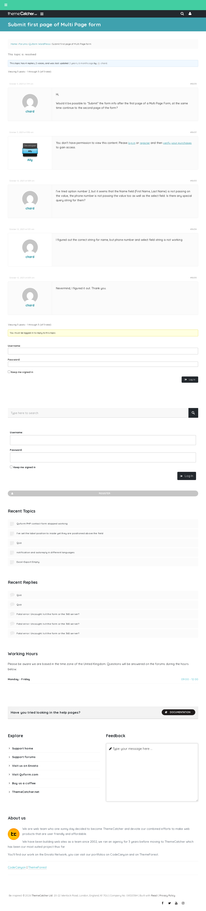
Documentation (177, 712)
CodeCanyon (17, 867)
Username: (14, 345)
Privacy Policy (167, 895)
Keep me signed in (22, 372)
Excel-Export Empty (28, 561)
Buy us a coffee (24, 783)
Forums (23, 43)
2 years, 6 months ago (81, 63)
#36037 (193, 132)
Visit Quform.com (25, 774)
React (154, 895)
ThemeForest (37, 867)
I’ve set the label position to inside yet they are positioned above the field (60, 533)
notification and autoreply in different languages (45, 552)
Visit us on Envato (25, 766)
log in (131, 143)
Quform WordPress (39, 43)
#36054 (193, 229)
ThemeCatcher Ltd (42, 895)
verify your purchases (177, 143)
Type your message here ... (132, 749)
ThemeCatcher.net (25, 792)
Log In (192, 379)
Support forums (24, 757)
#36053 (193, 180)
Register (60, 493)
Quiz (19, 542)
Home (14, 43)
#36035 (193, 84)
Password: (14, 359)
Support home (22, 748)
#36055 (193, 277)
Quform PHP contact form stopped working (42, 523)
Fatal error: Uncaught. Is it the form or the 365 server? (48, 614)
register (145, 143)
